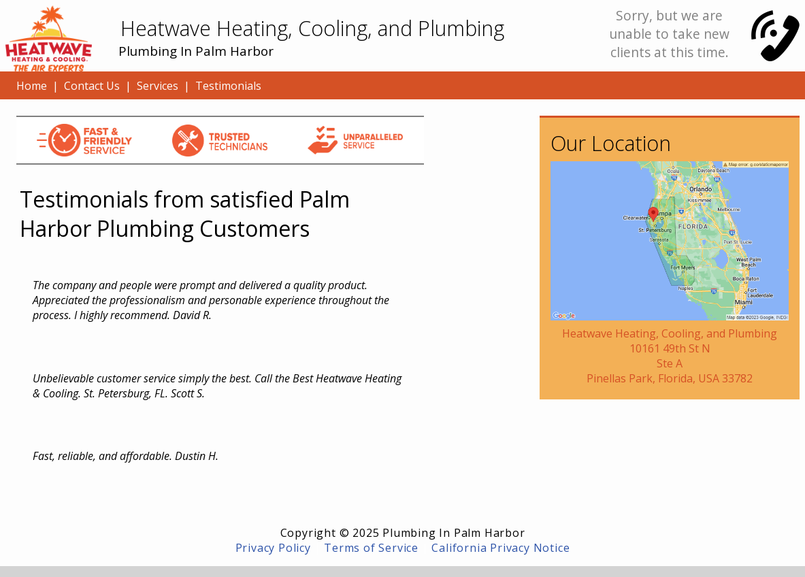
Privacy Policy (273, 547)
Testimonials (228, 85)
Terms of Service (371, 547)
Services (157, 85)
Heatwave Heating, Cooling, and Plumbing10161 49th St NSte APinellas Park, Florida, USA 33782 (669, 356)
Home (31, 85)
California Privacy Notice (500, 547)
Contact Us (92, 85)
